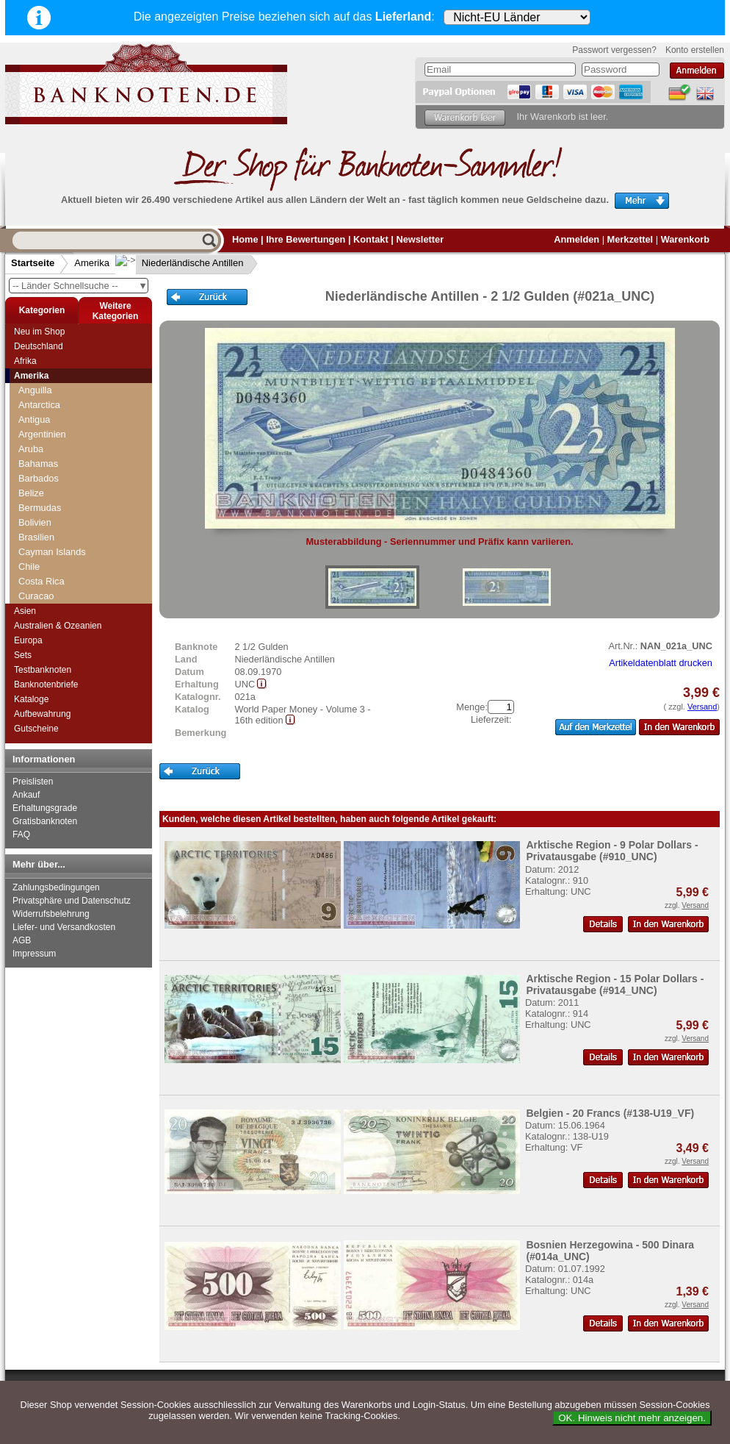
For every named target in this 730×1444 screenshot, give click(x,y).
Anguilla (35, 390)
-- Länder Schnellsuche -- (80, 285)
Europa (28, 640)
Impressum (34, 953)
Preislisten (32, 781)
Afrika (25, 361)
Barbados (38, 478)
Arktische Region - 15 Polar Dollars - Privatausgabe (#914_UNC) (615, 984)
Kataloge (31, 699)
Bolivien (34, 522)
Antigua (34, 419)
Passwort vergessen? (614, 50)
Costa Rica (41, 581)
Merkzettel (630, 239)
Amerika (91, 262)
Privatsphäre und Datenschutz (71, 901)
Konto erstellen (694, 50)
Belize (31, 492)
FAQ (21, 834)
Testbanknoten (42, 670)
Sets (23, 655)
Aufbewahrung (42, 714)
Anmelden (576, 239)
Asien (25, 611)
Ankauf (26, 795)
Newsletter (420, 239)
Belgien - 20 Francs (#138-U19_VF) (610, 1113)
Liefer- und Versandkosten (63, 927)
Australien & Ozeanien (57, 626)
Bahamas (38, 463)
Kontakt (371, 239)
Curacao (36, 595)
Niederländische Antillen (181, 262)
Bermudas (39, 507)
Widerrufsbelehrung (51, 914)
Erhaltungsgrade (44, 808)
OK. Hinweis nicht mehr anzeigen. (632, 1417)
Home (245, 239)
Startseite (32, 262)
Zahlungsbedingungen (56, 887)
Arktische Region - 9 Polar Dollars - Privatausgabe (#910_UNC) (612, 850)
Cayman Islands (52, 551)
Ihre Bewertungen (305, 239)
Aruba (30, 448)
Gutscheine (36, 728)
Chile (29, 566)
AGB (21, 940)
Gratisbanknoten (44, 821)
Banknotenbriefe (46, 684)
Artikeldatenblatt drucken (660, 662)
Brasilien (36, 537)
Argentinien (42, 434)
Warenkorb (685, 239)
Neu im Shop (39, 331)
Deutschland (38, 346)
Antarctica (39, 404)
